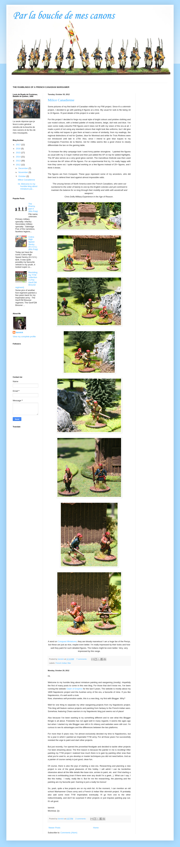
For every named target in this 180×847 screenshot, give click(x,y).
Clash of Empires (74, 689)
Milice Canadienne (61, 100)
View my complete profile (24, 336)
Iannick (19, 332)
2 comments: (80, 819)
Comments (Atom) (69, 832)
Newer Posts (54, 827)
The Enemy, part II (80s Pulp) (33, 207)
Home (96, 827)
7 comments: (81, 659)
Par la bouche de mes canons (63, 16)
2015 (18, 152)
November (23, 172)
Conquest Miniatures (67, 641)
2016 (18, 148)
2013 (18, 160)
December (23, 168)
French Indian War (63, 663)
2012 (18, 164)
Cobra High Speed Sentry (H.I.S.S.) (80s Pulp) (33, 243)
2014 (18, 156)
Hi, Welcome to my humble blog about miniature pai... (27, 186)
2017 (18, 144)
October (22, 176)
